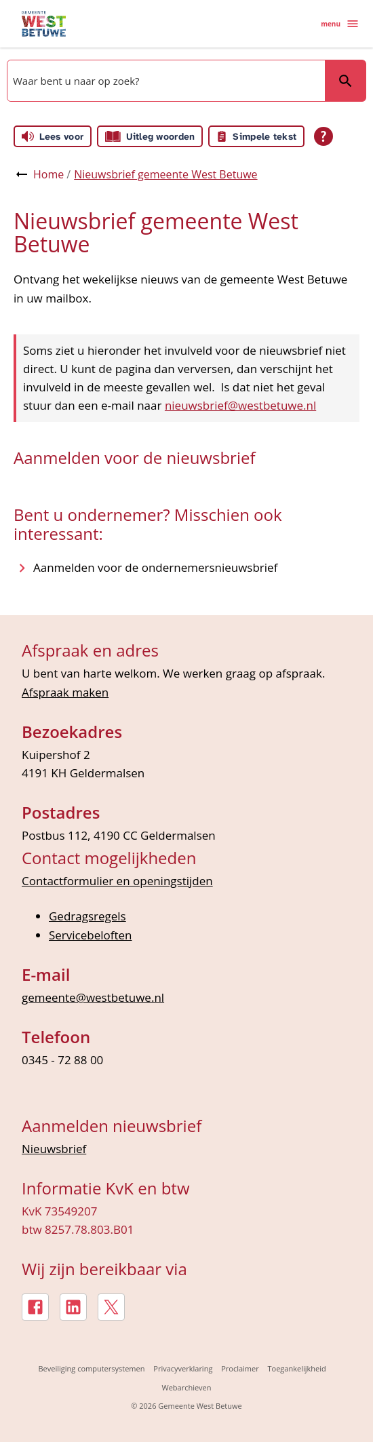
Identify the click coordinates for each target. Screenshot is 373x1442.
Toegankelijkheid (297, 1368)
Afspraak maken (65, 692)
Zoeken (345, 80)
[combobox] (164, 80)
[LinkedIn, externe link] (73, 1307)
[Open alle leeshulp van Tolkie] (323, 136)
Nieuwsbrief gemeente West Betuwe (165, 174)
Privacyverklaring (182, 1368)
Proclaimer (240, 1368)
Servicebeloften (90, 935)
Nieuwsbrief (54, 1148)
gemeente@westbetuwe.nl (93, 997)
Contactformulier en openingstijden (117, 881)
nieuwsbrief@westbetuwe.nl (240, 405)
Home (48, 174)
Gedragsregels (87, 916)
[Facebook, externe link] (35, 1307)
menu (340, 24)
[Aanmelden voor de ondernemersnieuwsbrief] (155, 567)
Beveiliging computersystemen (92, 1368)
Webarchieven (186, 1387)
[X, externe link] (111, 1307)
